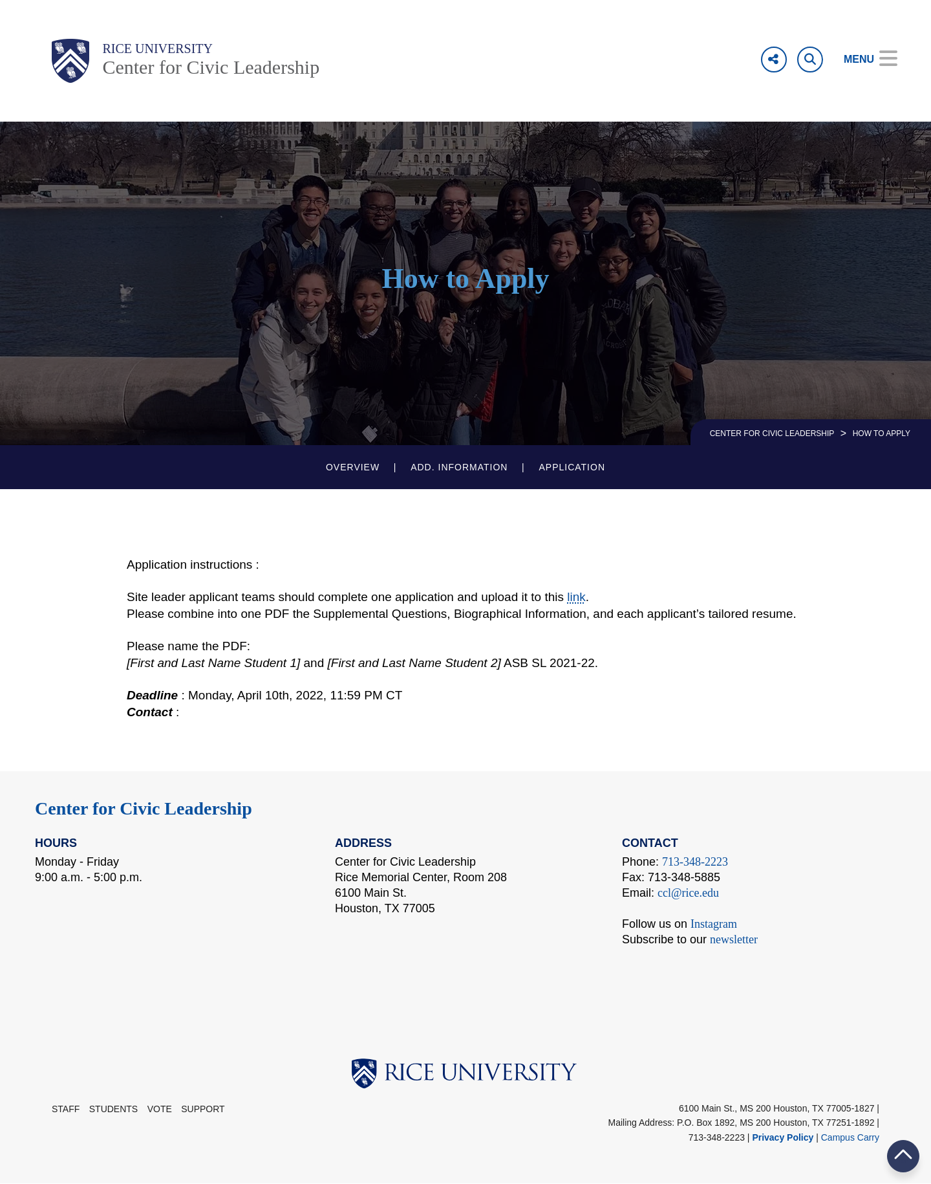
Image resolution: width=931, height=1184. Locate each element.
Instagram (713, 923)
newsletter (734, 939)
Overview (353, 467)
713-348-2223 (695, 861)
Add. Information (459, 467)
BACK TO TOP (903, 1156)
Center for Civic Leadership (210, 67)
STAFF (66, 1108)
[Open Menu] (861, 59)
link (576, 597)
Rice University (157, 48)
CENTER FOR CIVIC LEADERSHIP (772, 433)
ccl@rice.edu (688, 892)
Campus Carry (850, 1137)
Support (202, 1108)
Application (572, 467)
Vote (159, 1108)
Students (113, 1108)
